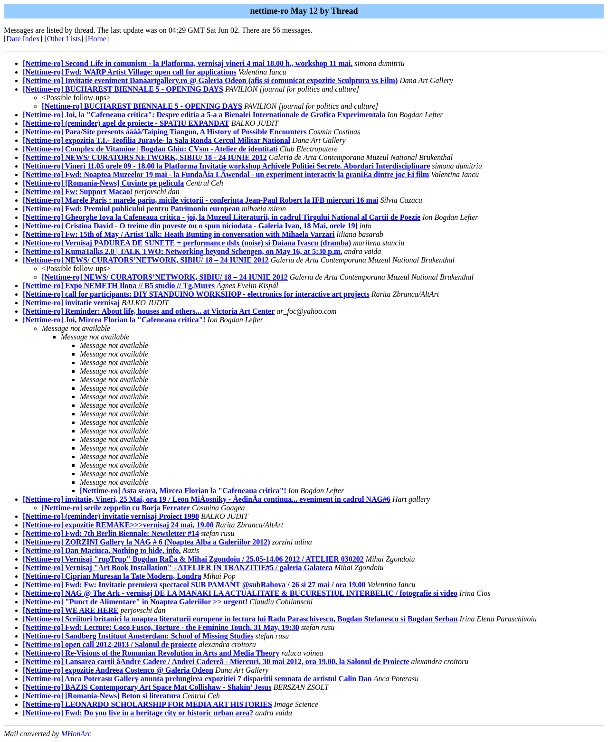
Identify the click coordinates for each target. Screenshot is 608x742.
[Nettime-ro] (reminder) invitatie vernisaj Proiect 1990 (111, 516)
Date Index (23, 39)
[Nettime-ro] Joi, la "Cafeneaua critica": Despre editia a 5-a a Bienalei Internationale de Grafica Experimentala (204, 115)
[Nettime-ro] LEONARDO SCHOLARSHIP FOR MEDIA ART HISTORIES (147, 704)
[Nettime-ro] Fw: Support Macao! (78, 192)
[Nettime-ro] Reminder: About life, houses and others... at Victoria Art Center (149, 311)
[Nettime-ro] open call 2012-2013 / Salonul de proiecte (110, 644)
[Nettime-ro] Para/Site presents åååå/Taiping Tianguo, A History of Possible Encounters (164, 132)
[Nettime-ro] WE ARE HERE (71, 610)
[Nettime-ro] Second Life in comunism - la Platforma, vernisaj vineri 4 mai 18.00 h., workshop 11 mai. (187, 63)
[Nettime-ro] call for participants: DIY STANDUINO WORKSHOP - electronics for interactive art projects (196, 294)
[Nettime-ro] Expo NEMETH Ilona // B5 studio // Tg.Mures (119, 286)
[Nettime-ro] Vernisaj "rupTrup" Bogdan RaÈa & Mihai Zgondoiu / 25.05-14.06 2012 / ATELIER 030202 (193, 559)
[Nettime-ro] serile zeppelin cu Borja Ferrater (116, 508)
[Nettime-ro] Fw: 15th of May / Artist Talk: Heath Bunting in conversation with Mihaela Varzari (179, 234)
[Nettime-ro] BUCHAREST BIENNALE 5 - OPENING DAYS (123, 89)
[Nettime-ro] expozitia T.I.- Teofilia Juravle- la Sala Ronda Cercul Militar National (156, 140)
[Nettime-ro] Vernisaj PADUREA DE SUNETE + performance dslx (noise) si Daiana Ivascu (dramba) (187, 243)
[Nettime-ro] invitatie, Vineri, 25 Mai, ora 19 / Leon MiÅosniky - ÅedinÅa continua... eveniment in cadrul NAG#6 (206, 499)
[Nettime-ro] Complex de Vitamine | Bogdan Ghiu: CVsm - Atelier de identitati (150, 149)
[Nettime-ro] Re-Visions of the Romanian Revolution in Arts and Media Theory (151, 653)
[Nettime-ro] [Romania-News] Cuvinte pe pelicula (103, 183)
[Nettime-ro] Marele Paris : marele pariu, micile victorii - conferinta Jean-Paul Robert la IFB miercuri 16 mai (200, 200)
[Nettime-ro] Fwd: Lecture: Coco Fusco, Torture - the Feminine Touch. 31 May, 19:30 (161, 627)
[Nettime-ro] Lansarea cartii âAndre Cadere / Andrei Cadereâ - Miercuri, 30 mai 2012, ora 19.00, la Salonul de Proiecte (216, 661)
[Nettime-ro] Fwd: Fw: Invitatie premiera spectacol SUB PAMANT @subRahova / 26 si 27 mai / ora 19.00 (194, 585)
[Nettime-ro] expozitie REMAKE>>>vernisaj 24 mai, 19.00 (118, 525)
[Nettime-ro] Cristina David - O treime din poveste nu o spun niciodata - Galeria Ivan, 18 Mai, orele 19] (190, 226)
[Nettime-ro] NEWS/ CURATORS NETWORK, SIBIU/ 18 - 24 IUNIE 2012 (145, 157)
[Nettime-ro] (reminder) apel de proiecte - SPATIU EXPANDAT (126, 123)
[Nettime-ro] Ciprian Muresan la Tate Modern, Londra (112, 576)
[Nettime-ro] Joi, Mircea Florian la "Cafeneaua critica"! (114, 320)
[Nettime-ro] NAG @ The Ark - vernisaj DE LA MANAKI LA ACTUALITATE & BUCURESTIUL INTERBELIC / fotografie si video (240, 593)
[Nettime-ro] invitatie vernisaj (71, 303)
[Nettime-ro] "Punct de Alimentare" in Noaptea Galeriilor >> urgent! (135, 602)
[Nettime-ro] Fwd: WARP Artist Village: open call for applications (130, 72)
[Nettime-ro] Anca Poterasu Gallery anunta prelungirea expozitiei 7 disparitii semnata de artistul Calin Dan (197, 679)
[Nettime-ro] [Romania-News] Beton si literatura (101, 696)
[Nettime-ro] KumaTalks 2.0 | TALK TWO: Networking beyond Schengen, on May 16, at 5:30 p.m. (182, 251)
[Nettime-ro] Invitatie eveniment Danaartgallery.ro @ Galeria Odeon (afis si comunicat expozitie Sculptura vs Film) (210, 80)
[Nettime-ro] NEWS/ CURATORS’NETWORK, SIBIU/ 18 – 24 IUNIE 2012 (146, 260)
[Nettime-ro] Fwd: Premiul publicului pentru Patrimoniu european (131, 209)
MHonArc (76, 734)
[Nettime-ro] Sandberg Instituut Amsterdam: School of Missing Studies (138, 636)
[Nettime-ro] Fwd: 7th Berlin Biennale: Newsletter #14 (111, 533)
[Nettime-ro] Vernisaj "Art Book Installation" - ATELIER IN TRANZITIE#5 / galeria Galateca (177, 568)
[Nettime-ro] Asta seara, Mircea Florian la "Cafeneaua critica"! (183, 491)
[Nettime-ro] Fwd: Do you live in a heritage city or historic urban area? (138, 713)
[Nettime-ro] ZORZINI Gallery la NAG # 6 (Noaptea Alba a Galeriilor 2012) (146, 542)
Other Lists (64, 39)
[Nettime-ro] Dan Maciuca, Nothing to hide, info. (102, 550)
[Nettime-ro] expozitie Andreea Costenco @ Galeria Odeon (118, 670)
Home (97, 39)
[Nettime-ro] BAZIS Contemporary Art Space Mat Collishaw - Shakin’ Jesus (147, 687)
